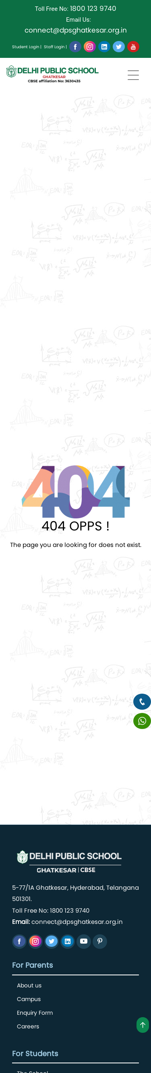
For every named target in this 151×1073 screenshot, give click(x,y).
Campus (29, 999)
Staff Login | (55, 47)
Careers (28, 1026)
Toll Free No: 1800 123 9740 (50, 910)
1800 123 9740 (93, 8)
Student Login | (26, 47)
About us (29, 985)
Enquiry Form (35, 1013)
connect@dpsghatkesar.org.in (76, 30)
